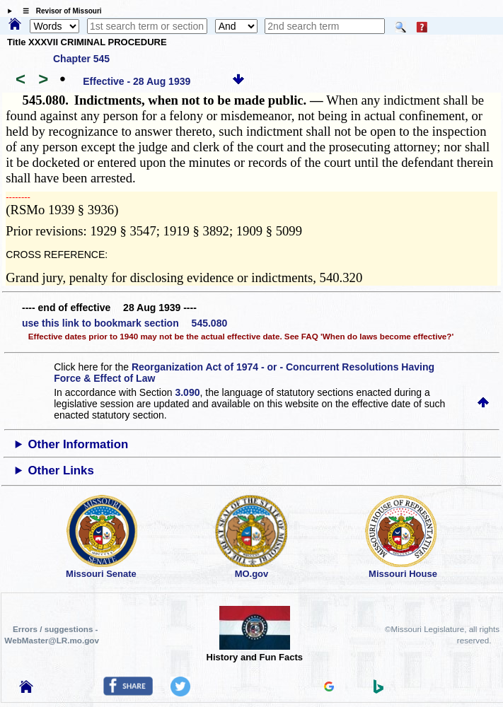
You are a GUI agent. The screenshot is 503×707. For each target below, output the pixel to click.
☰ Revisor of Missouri (59, 11)
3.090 (187, 392)
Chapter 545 (81, 58)
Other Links (61, 470)
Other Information (78, 444)
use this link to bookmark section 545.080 (124, 323)
